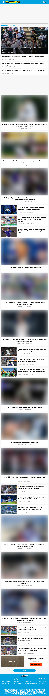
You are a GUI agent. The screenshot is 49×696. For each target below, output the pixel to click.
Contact (26, 679)
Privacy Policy (28, 681)
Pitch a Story (17, 681)
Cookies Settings (6, 686)
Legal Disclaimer (18, 683)
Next (24, 670)
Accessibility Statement (30, 683)
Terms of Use (42, 681)
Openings (16, 679)
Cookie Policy (5, 683)
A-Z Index (41, 683)
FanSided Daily (6, 681)
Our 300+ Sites (43, 679)
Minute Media (11, 689)
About (3, 679)
